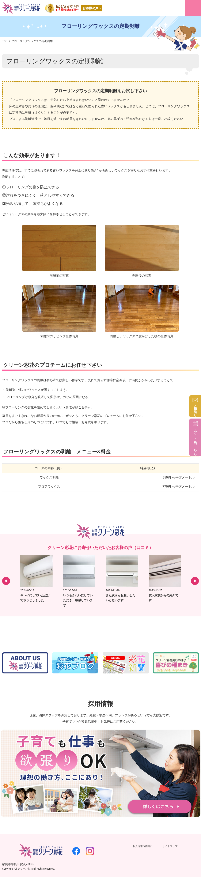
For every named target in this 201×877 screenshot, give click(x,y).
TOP (4, 41)
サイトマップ (170, 846)
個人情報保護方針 (143, 846)
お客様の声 (90, 8)
